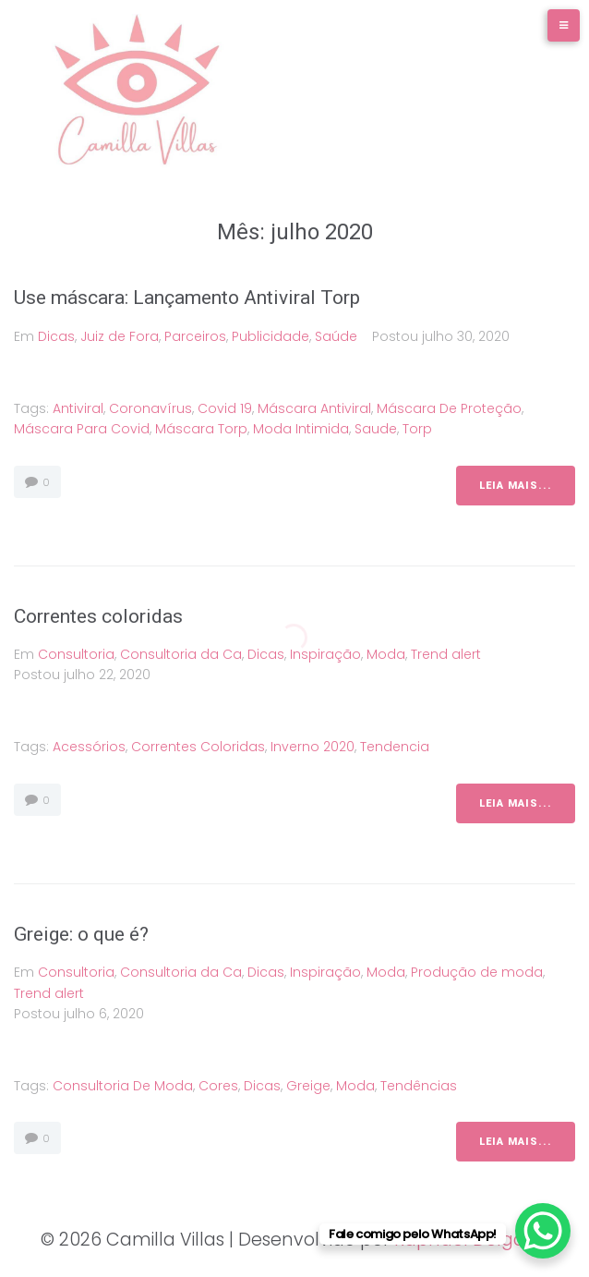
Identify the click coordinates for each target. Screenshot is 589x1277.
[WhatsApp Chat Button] (543, 1231)
